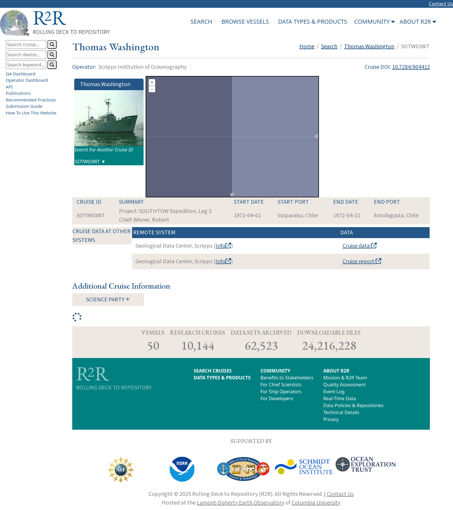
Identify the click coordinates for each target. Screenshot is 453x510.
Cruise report (362, 261)
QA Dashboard (21, 74)
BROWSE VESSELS (245, 21)
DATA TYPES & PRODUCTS (312, 21)
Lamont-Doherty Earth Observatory (240, 503)
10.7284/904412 (411, 67)
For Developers (277, 398)
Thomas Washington (369, 46)
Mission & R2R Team (345, 377)
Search (329, 46)
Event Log (334, 391)
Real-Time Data (339, 398)
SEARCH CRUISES (213, 371)
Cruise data (360, 246)
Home (306, 46)
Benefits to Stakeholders (287, 377)
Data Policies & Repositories (353, 405)
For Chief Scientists (281, 384)
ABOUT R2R (336, 371)
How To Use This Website (31, 113)
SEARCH (201, 21)
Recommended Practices (31, 100)
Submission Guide (24, 106)
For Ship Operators (281, 391)
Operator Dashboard (27, 80)
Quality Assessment (344, 384)
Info (223, 246)
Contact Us (441, 4)
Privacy (331, 419)
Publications (18, 93)
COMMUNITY (275, 371)
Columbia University (316, 503)
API (9, 87)
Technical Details (341, 412)
